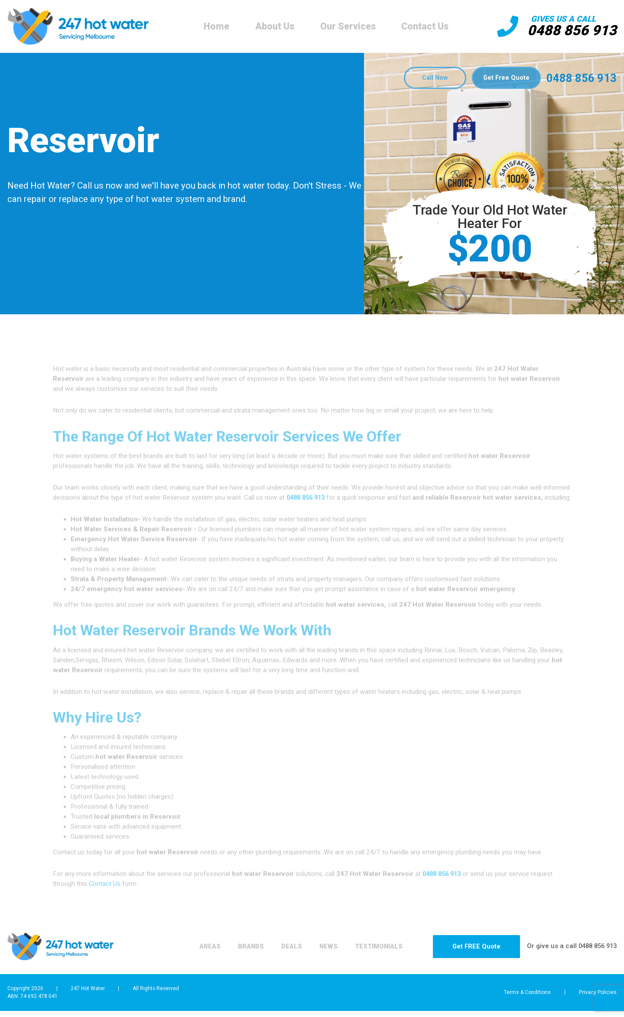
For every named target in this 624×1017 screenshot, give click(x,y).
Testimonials (361, 956)
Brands (218, 956)
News (305, 956)
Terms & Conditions (521, 1002)
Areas (173, 956)
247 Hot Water (87, 998)
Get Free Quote (505, 78)
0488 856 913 (570, 30)
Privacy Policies (598, 1002)
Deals (264, 956)
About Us (272, 26)
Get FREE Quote (467, 956)
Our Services (346, 26)
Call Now (428, 78)
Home (214, 26)
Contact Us (423, 26)
